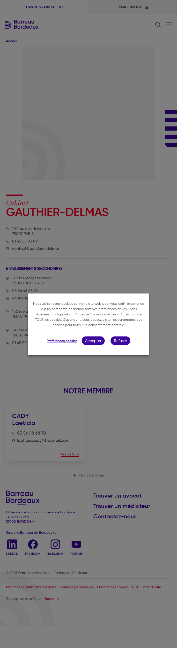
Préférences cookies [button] (62, 341)
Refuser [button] (120, 340)
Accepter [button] (93, 340)
